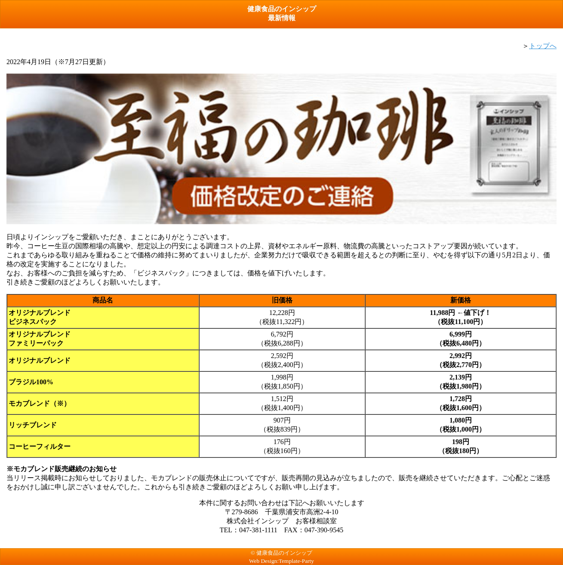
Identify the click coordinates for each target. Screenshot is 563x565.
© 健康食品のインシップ (281, 553)
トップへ (543, 45)
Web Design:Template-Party (281, 561)
